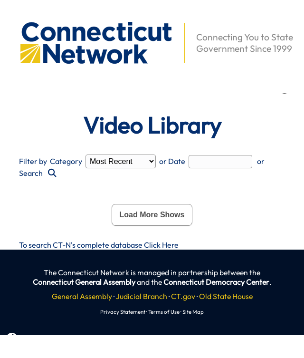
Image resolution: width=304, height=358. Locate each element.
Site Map (193, 311)
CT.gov (183, 296)
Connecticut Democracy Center (216, 282)
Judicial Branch (141, 296)
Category (66, 161)
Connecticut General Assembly (84, 282)
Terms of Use (164, 311)
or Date (172, 161)
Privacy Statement (122, 311)
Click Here (161, 245)
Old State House (226, 296)
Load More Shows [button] (152, 215)
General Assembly (82, 296)
